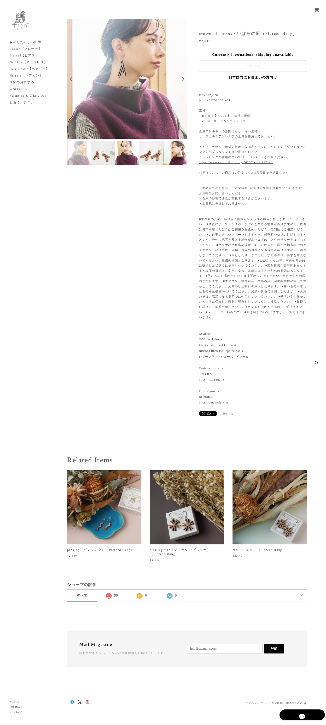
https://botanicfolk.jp (213, 402)
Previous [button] (72, 79)
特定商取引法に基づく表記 (287, 703)
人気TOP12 (18, 89)
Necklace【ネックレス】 (28, 62)
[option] (127, 79)
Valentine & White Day (28, 95)
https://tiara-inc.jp (211, 379)
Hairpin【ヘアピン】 (26, 75)
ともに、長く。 (22, 102)
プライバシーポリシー (258, 703)
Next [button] (182, 79)
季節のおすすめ (22, 82)
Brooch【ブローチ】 (26, 48)
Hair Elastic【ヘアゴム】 (29, 69)
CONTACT (16, 712)
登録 (274, 648)
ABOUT (15, 702)
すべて (82, 595)
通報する (227, 413)
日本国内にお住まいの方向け (253, 77)
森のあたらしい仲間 (25, 42)
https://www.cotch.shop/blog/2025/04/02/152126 (236, 162)
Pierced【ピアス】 (24, 55)
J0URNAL (16, 707)
